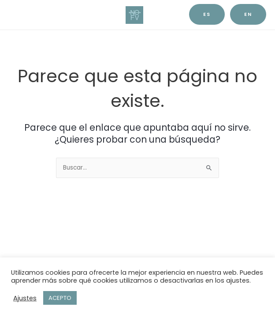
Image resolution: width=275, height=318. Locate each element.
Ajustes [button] (25, 298)
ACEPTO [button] (59, 298)
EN (248, 14)
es (207, 14)
